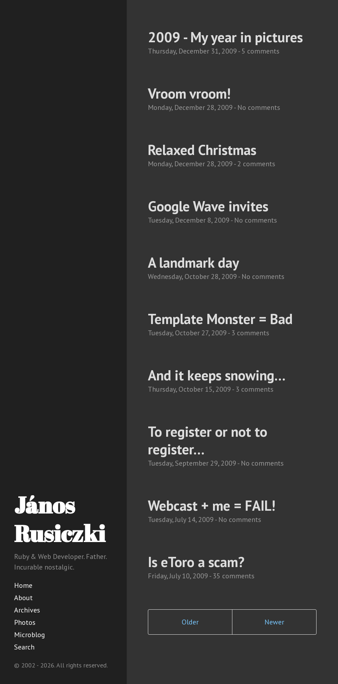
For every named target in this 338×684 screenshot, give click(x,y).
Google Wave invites (208, 206)
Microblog (29, 634)
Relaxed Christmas (202, 150)
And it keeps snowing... (217, 375)
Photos (25, 622)
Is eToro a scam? (196, 562)
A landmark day (193, 262)
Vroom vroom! (189, 93)
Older (190, 622)
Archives (27, 610)
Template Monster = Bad (220, 319)
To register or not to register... (207, 440)
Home (23, 585)
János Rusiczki (59, 519)
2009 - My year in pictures (225, 37)
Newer (274, 622)
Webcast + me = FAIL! (211, 505)
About (23, 597)
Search (24, 647)
